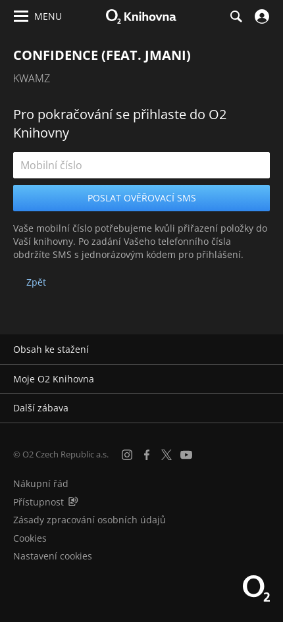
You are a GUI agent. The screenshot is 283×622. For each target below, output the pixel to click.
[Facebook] (147, 455)
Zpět (36, 282)
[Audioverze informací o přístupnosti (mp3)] (73, 502)
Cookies (30, 538)
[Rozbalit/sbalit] (265, 349)
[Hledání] (235, 16)
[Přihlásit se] (260, 16)
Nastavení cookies (52, 556)
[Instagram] (127, 455)
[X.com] (166, 455)
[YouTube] (186, 455)
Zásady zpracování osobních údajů (89, 519)
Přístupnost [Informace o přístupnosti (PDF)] (38, 502)
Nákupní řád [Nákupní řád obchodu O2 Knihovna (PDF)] (40, 483)
